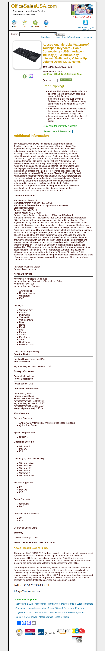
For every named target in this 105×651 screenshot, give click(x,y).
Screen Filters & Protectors (60, 608)
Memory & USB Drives (26, 617)
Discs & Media (62, 617)
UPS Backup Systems (73, 612)
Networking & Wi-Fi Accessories (30, 604)
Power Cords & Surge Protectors (77, 604)
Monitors (79, 608)
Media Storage (46, 617)
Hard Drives (53, 604)
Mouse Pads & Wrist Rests (48, 612)
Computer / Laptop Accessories (30, 608)
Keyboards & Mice (24, 612)
